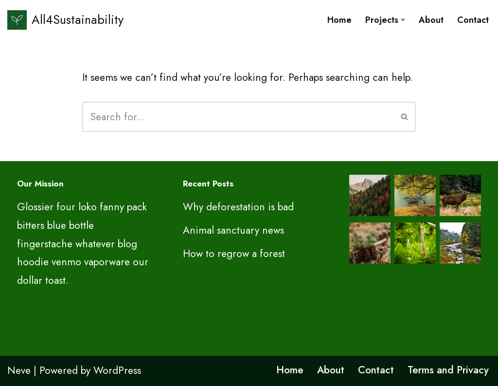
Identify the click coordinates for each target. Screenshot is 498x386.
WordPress (117, 370)
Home (339, 20)
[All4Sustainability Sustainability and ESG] (65, 20)
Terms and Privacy (448, 370)
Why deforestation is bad (238, 207)
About (431, 20)
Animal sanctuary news (233, 230)
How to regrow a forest (234, 253)
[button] (403, 20)
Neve (19, 370)
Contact (473, 20)
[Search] (238, 117)
